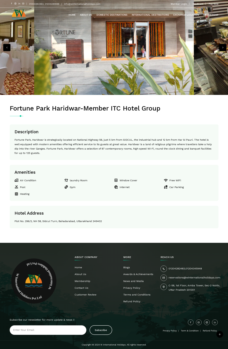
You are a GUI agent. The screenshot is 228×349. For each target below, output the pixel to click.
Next (222, 47)
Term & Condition (190, 331)
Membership (210, 14)
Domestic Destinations (112, 14)
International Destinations (150, 14)
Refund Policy (131, 301)
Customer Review (85, 294)
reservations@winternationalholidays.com (194, 277)
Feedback (198, 4)
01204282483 (177, 268)
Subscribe (101, 330)
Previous (6, 47)
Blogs (126, 267)
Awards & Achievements (138, 274)
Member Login (179, 4)
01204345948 (193, 268)
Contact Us (81, 287)
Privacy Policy (131, 287)
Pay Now (213, 4)
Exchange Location (186, 14)
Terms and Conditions (136, 294)
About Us (86, 14)
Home (72, 14)
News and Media (133, 281)
